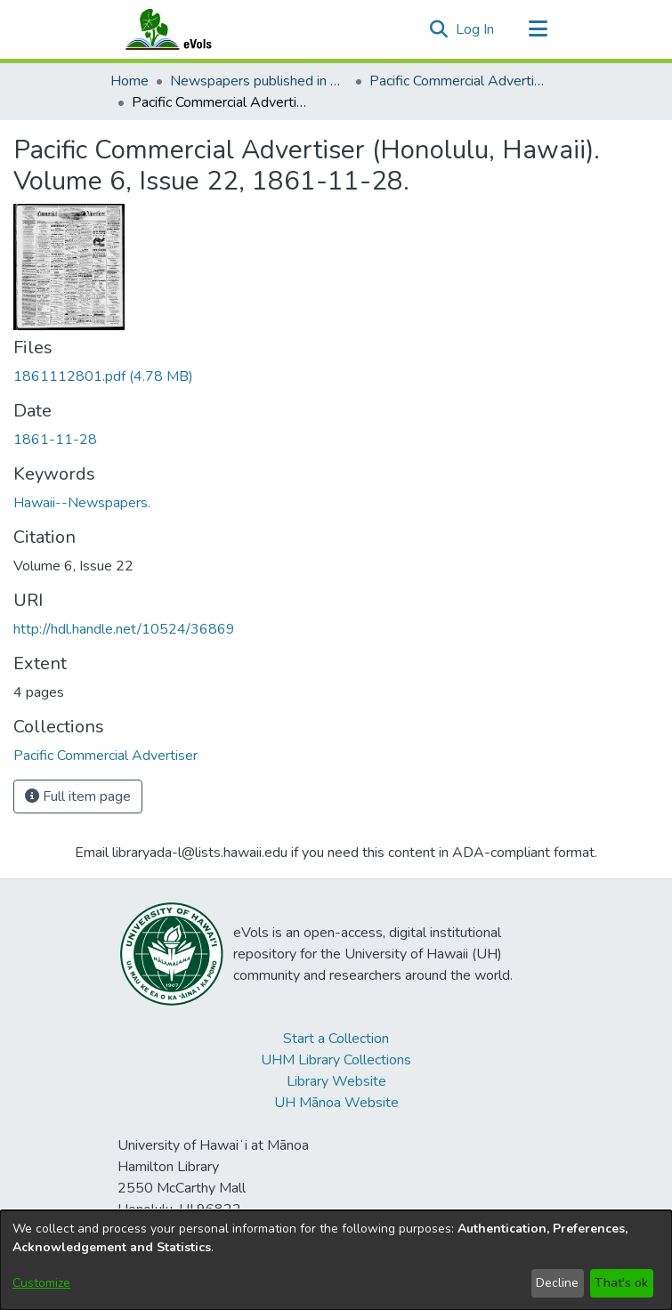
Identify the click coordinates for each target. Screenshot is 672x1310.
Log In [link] (476, 29)
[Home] (186, 29)
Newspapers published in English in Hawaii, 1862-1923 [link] (259, 81)
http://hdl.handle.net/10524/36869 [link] (124, 629)
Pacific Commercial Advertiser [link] (458, 81)
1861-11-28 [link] (55, 439)
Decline (557, 1282)
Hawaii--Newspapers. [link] (81, 503)
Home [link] (129, 81)
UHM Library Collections (336, 1060)
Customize (41, 1282)
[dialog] (336, 1260)
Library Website (336, 1081)
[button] (439, 29)
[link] (103, 376)
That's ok (621, 1282)
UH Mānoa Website (336, 1102)
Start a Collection (336, 1038)
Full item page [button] (78, 796)
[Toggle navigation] (538, 29)
